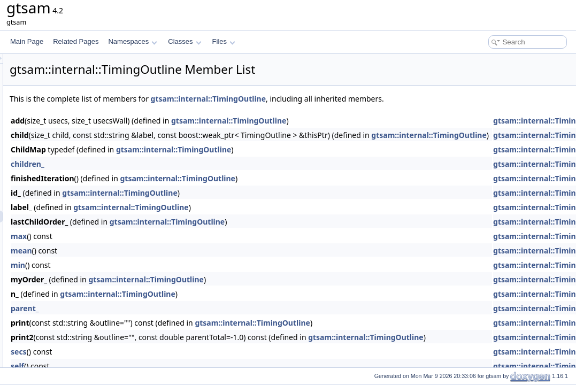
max (152, 236)
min (151, 265)
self (151, 366)
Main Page (26, 41)
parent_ (158, 308)
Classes (184, 41)
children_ (161, 164)
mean (155, 250)
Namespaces (132, 41)
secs (152, 351)
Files (223, 41)
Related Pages (75, 41)
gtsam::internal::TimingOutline (342, 99)
